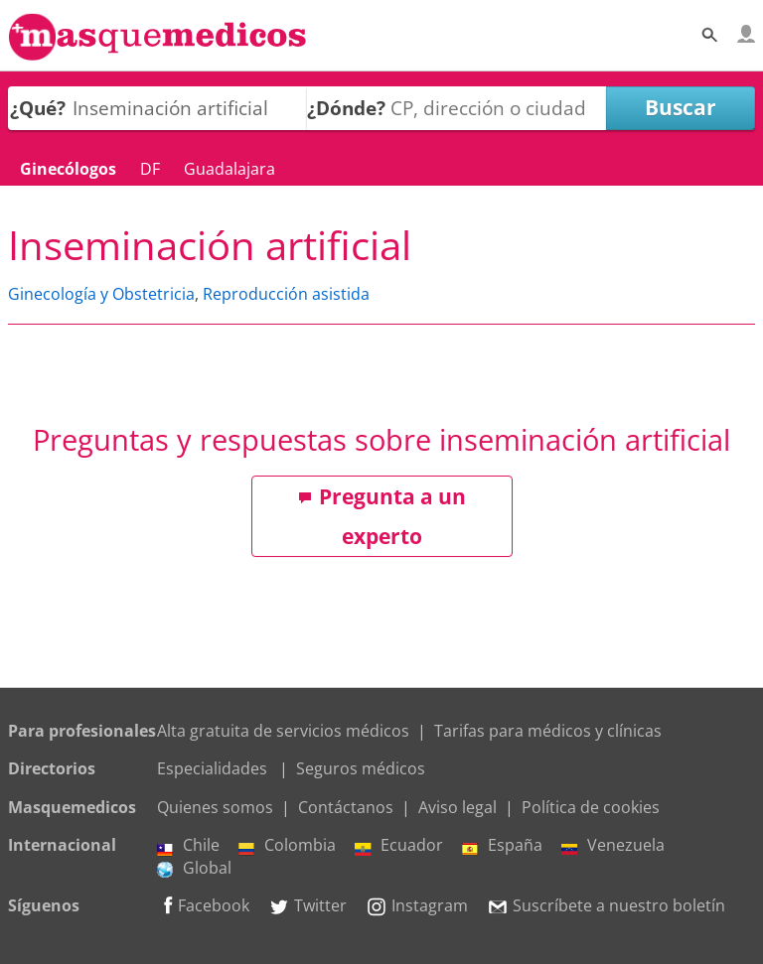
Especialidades (212, 768)
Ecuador (399, 845)
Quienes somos (215, 807)
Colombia (287, 845)
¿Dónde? (346, 107)
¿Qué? (38, 107)
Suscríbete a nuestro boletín (606, 905)
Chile (188, 845)
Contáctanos (345, 807)
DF (150, 169)
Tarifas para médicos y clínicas (548, 731)
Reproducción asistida (286, 294)
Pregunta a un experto (382, 516)
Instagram (417, 905)
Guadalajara (229, 169)
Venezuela (613, 845)
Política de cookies (591, 807)
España (502, 845)
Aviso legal (457, 807)
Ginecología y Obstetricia (101, 294)
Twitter (307, 905)
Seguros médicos (360, 768)
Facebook (203, 905)
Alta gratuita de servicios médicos (283, 731)
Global (194, 868)
